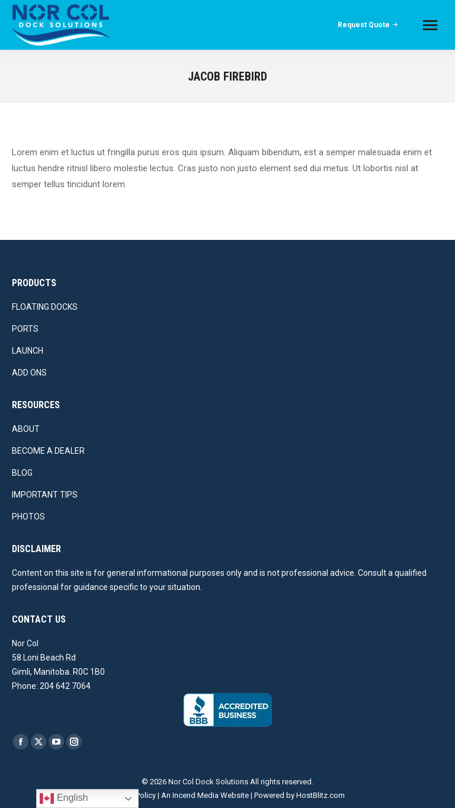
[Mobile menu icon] (430, 25)
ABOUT (26, 429)
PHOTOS (28, 516)
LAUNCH (27, 350)
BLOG (22, 472)
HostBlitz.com (320, 795)
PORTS (25, 329)
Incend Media (195, 795)
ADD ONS (29, 372)
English (64, 798)
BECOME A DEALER (48, 451)
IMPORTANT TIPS (45, 494)
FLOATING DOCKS (45, 307)
